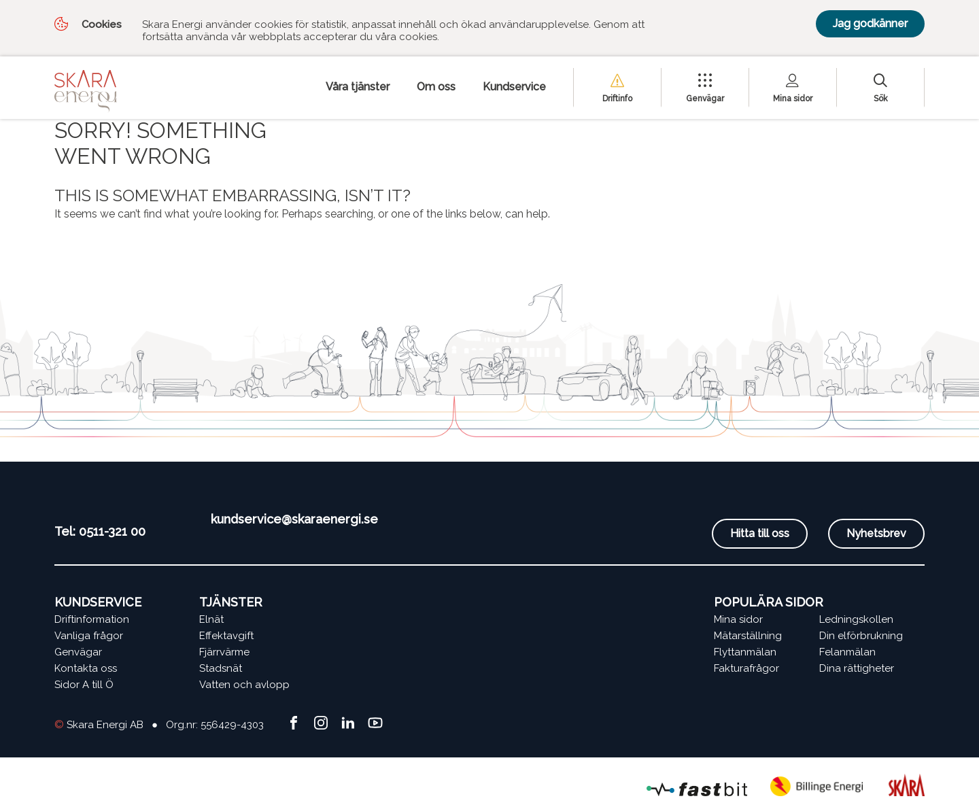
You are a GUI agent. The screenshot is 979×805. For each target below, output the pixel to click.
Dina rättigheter (856, 668)
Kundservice (514, 86)
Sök (881, 98)
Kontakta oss (85, 668)
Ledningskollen (856, 619)
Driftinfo (617, 98)
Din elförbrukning (861, 636)
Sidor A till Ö (84, 685)
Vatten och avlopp (244, 685)
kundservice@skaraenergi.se (294, 519)
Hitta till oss (759, 533)
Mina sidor (792, 98)
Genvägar (705, 98)
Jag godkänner (870, 23)
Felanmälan (847, 652)
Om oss (436, 86)
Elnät (211, 619)
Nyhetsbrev (876, 533)
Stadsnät (220, 668)
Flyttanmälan (745, 652)
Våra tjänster (358, 86)
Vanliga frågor (88, 636)
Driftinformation (91, 619)
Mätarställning (748, 636)
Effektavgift (226, 636)
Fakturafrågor (746, 668)
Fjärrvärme (224, 652)
